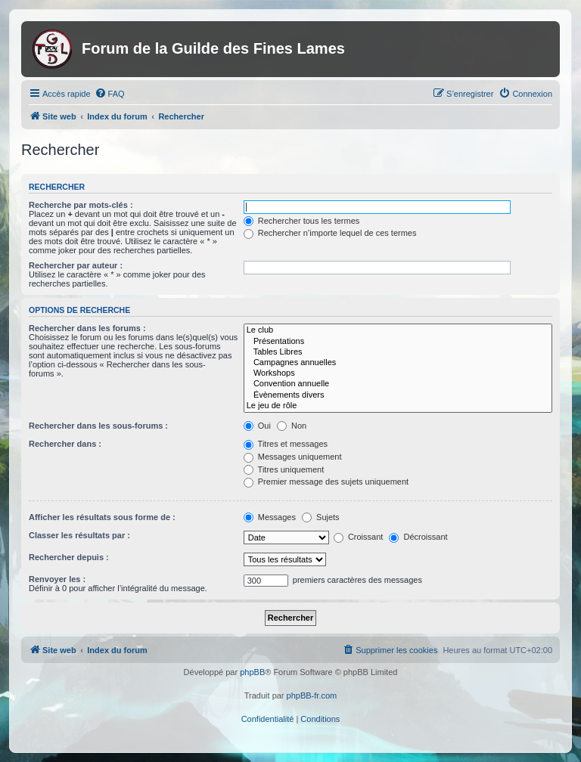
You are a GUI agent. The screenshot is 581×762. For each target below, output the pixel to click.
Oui (257, 425)
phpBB (252, 672)
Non (291, 425)
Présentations (398, 341)
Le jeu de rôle (398, 406)
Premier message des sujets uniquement (326, 481)
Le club (398, 330)
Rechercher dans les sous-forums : (98, 425)
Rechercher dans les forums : (87, 328)
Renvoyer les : (57, 579)
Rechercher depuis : (69, 557)
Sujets (321, 517)
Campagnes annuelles (398, 363)
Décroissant (418, 536)
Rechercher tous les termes (302, 220)
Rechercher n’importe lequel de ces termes (330, 232)
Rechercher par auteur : (76, 265)
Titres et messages (286, 443)
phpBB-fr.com (312, 695)
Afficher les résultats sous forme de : (102, 517)
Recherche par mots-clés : (81, 204)
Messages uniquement (293, 456)
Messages (270, 517)
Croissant (359, 536)
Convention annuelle (398, 384)
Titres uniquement (284, 469)
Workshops (398, 373)
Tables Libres (398, 352)
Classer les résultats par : (79, 535)
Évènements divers (398, 395)
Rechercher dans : (65, 443)
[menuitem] (110, 94)
